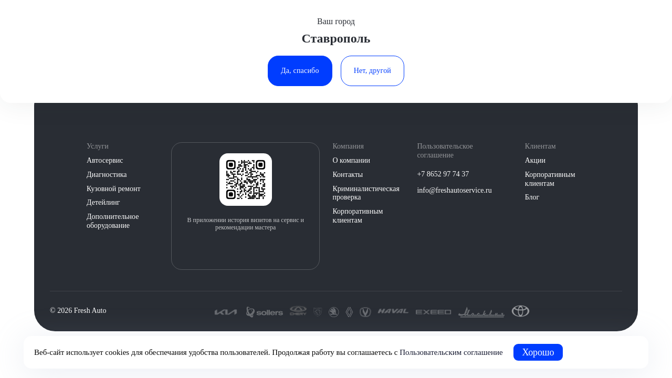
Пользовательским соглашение (451, 352)
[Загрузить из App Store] (234, 249)
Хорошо (538, 352)
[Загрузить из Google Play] (257, 249)
